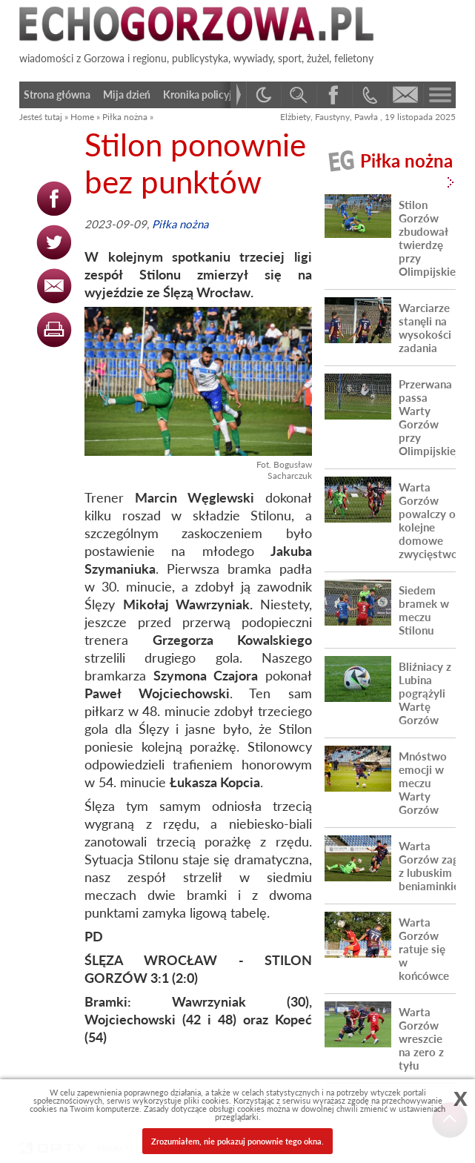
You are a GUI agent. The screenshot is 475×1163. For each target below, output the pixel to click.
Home (82, 116)
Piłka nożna (124, 116)
